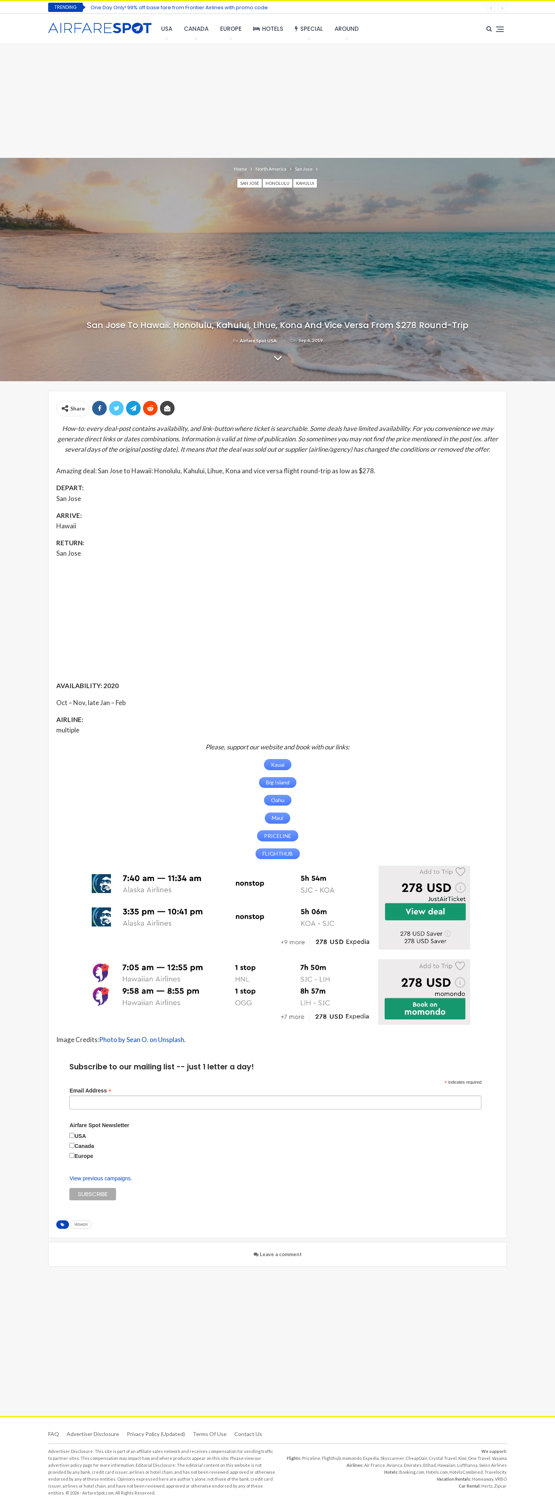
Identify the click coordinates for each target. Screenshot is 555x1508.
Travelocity (495, 1471)
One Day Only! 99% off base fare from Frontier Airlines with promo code (179, 7)
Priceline (311, 1457)
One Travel (479, 1457)
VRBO (501, 1478)
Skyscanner (392, 1457)
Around (347, 29)
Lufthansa (467, 1464)
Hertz (487, 1485)
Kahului (305, 183)
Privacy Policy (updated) (156, 1433)
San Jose (249, 183)
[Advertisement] (277, 100)
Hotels (268, 29)
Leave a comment (278, 1253)
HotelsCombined (466, 1471)
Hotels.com (437, 1471)
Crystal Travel (443, 1457)
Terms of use (210, 1433)
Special (309, 29)
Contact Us (248, 1433)
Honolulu (277, 183)
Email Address (90, 1090)
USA (166, 29)
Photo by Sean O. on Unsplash (141, 1039)
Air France (374, 1464)
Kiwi (462, 1457)
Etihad (429, 1464)
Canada (196, 29)
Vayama (499, 1457)
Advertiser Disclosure (93, 1433)
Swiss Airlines (493, 1464)
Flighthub (331, 1457)
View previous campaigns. (100, 1178)
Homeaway (482, 1478)
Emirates (413, 1464)
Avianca (394, 1464)
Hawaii (81, 1224)
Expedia (371, 1457)
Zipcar (500, 1485)
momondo (352, 1457)
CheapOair (416, 1457)
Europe (231, 29)
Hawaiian (446, 1464)
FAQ (53, 1433)
